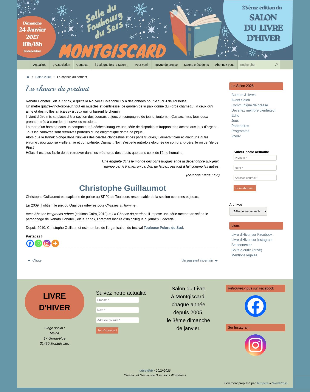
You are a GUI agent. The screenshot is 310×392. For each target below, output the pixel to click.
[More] (55, 243)
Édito (235, 115)
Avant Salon (240, 100)
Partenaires (240, 126)
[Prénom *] (255, 158)
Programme (240, 131)
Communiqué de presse (249, 105)
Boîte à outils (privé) (246, 250)
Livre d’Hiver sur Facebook (251, 234)
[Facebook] (30, 243)
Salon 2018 (43, 77)
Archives (235, 204)
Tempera (262, 383)
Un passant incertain (200, 260)
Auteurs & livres (243, 95)
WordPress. (280, 383)
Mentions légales (244, 255)
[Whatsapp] (38, 243)
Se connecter (241, 245)
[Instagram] (47, 243)
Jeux (235, 120)
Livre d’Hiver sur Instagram (252, 240)
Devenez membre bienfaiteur (253, 110)
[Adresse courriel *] (255, 178)
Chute (35, 260)
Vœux (236, 136)
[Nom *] (255, 168)
